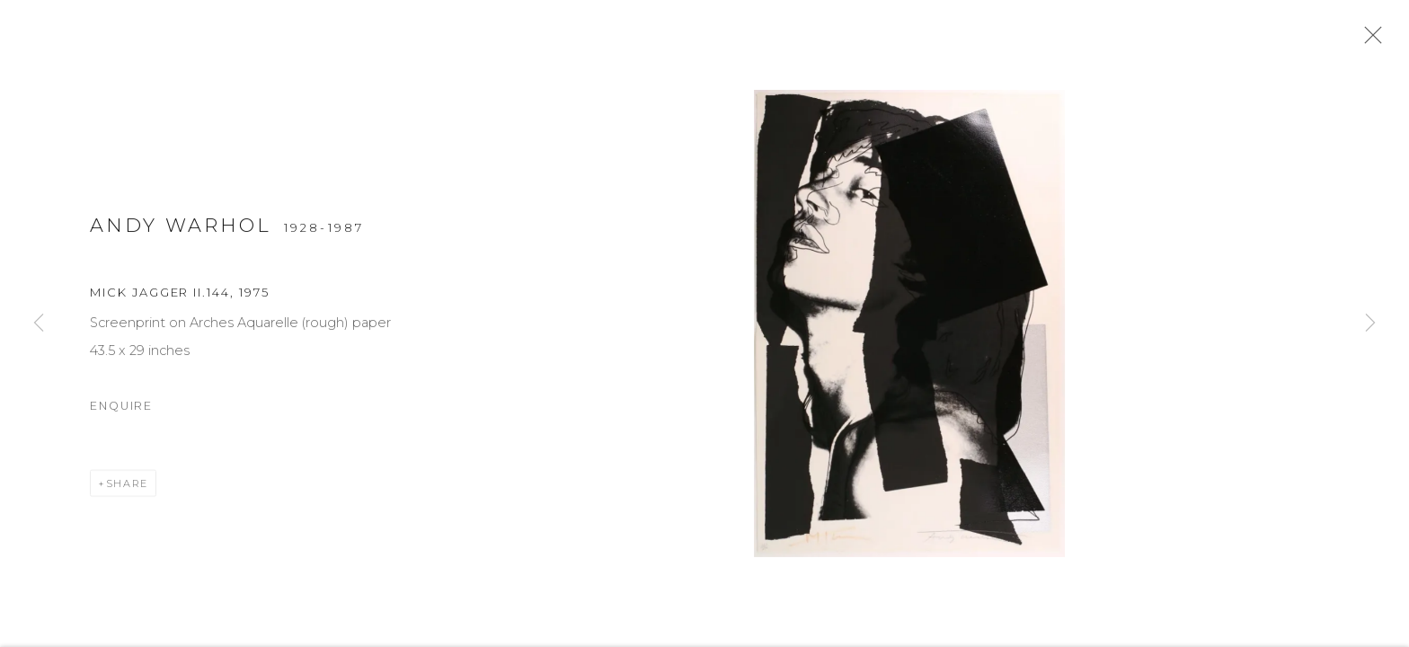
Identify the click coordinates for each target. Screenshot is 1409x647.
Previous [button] (38, 323)
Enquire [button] (121, 413)
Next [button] (1370, 323)
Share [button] (127, 490)
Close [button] (1373, 40)
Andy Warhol (181, 232)
